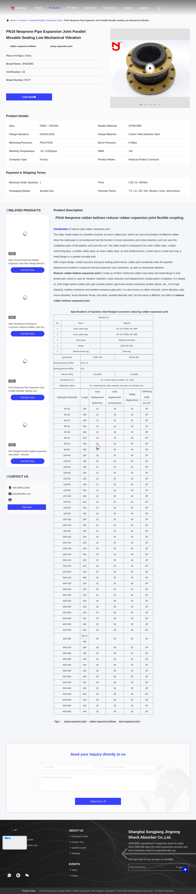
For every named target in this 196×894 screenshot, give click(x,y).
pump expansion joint (75, 721)
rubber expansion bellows (102, 721)
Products (54, 7)
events (127, 7)
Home (38, 7)
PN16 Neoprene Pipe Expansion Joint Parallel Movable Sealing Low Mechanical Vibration (26, 390)
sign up (180, 867)
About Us (90, 7)
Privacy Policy (28, 891)
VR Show (72, 7)
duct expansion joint (129, 721)
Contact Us (110, 7)
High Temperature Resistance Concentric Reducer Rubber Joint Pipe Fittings (26, 327)
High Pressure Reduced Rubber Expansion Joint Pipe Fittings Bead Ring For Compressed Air (27, 263)
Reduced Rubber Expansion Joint (45, 20)
